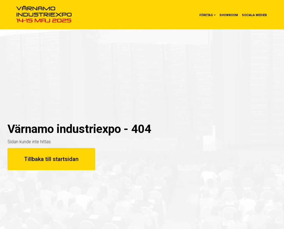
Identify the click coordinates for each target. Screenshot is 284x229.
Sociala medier (254, 15)
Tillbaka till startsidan (51, 159)
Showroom (228, 15)
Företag (206, 15)
